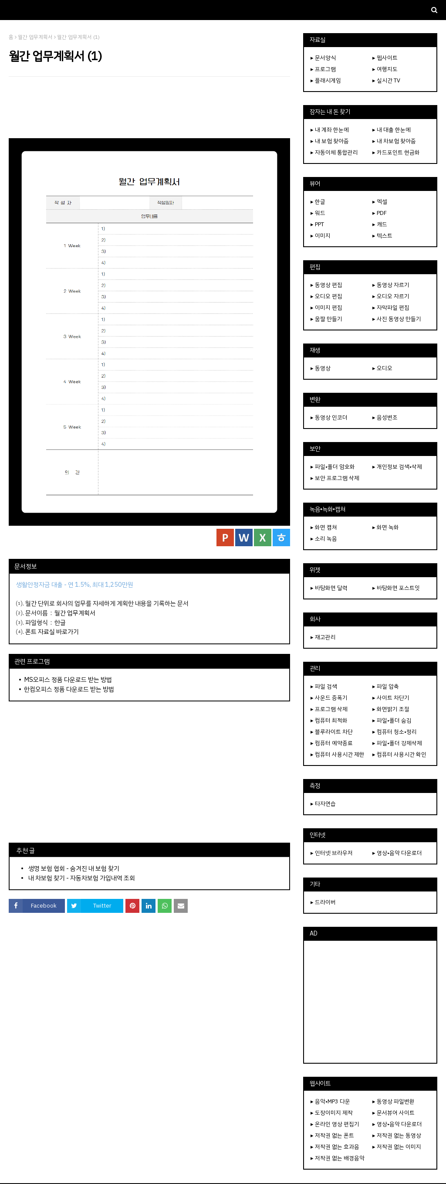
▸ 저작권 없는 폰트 (332, 1135)
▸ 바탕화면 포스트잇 (396, 588)
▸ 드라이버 (323, 902)
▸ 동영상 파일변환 (393, 1101)
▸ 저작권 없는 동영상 (396, 1135)
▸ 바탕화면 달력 (329, 588)
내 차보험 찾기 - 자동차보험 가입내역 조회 (81, 878)
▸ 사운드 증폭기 (329, 698)
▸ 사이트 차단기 (390, 698)
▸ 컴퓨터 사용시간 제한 (338, 754)
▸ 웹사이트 (385, 58)
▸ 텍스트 (382, 235)
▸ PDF (379, 213)
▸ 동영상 (321, 368)
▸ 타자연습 (323, 804)
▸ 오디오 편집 (326, 296)
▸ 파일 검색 (324, 686)
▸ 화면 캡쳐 (324, 527)
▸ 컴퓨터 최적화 (329, 720)
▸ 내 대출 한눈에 (391, 130)
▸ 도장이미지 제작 (332, 1113)
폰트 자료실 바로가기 (52, 631)
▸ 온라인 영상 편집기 (335, 1124)
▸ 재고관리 (323, 637)
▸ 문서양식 (323, 58)
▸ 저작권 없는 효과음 (335, 1147)
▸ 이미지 (321, 235)
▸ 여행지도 (385, 69)
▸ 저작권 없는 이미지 (396, 1147)
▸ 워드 (318, 213)
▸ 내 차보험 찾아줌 (394, 141)
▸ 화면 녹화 (385, 527)
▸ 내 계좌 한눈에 (330, 130)
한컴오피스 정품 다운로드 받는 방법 (69, 689)
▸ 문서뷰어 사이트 (393, 1113)
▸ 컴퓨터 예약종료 (332, 743)
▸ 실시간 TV (386, 80)
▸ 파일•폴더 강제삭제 (397, 743)
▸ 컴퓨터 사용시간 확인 (399, 754)
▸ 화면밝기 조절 (390, 709)
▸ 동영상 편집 (326, 285)
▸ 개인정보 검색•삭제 (397, 467)
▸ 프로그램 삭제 (329, 709)
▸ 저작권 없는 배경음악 (338, 1158)
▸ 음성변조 (385, 417)
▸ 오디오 (382, 368)
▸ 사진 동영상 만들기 (396, 319)
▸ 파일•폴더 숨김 (392, 720)
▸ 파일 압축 (385, 686)
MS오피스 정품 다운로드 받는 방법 (68, 679)
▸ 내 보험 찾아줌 (330, 141)
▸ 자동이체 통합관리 (334, 152)
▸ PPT (317, 224)
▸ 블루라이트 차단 (332, 732)
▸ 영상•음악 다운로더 (397, 853)
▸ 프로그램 (323, 69)
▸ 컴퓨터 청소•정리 (394, 732)
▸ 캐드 (379, 224)
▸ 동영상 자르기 (390, 285)
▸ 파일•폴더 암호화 (333, 467)
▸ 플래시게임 (326, 80)
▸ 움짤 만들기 (326, 319)
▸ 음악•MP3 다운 (330, 1101)
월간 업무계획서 (35, 37)
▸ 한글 (318, 201)
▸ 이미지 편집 (326, 307)
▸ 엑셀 (379, 201)
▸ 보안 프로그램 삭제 (335, 478)
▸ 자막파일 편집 (390, 307)
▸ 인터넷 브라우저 (332, 853)
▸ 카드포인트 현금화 (396, 152)
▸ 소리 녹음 (324, 538)
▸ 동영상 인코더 (329, 417)
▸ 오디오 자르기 (390, 296)
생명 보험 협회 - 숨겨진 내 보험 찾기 (73, 868)
